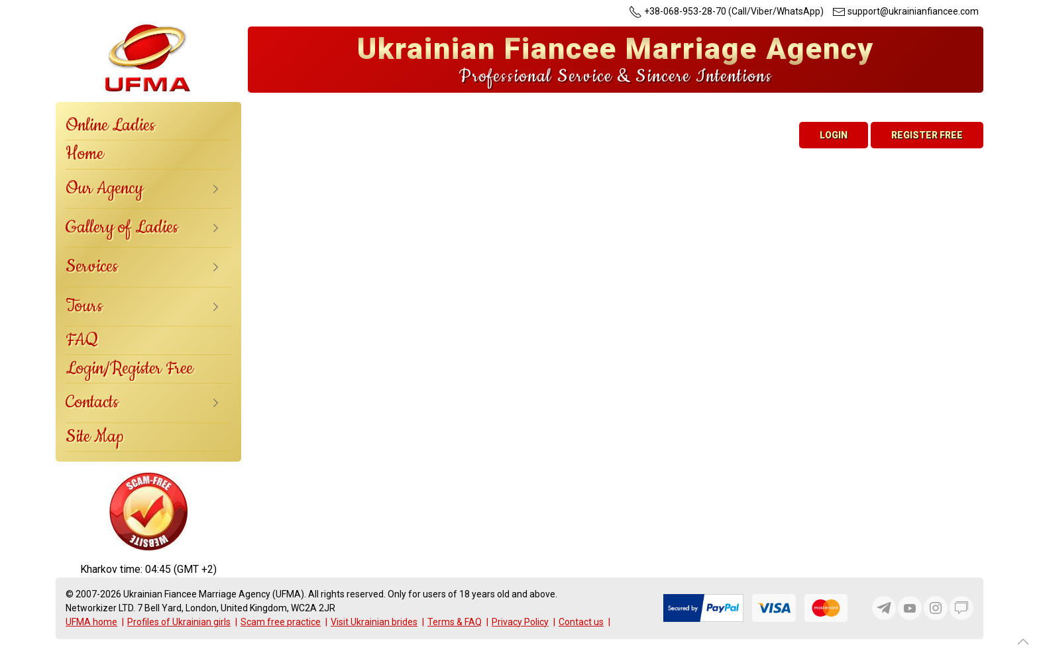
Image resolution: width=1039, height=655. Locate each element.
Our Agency (104, 188)
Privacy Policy (520, 622)
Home (84, 154)
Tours (84, 306)
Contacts (92, 402)
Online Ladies (110, 125)
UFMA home (91, 622)
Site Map (95, 436)
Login (834, 135)
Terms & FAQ (454, 622)
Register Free (927, 135)
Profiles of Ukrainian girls (179, 622)
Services (92, 266)
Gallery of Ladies (122, 227)
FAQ (82, 340)
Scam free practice (281, 622)
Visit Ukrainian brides (374, 622)
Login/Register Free (129, 368)
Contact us (581, 622)
